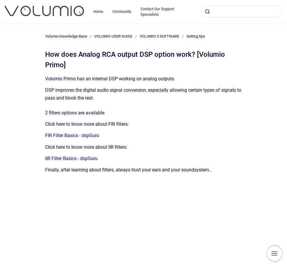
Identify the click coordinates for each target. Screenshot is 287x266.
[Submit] (207, 11)
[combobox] (241, 11)
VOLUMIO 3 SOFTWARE (159, 36)
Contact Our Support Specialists (157, 12)
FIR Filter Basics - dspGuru (72, 135)
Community (121, 11)
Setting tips (195, 36)
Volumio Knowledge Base (66, 36)
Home (98, 11)
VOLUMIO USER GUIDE (113, 36)
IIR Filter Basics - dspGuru (71, 158)
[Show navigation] (274, 253)
